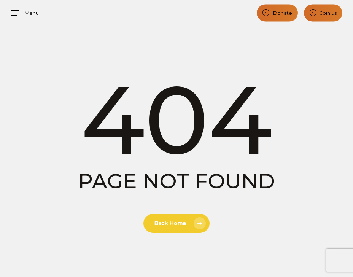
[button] (25, 13)
